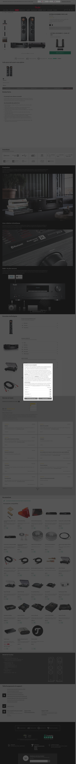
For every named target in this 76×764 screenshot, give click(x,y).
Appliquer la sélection (31, 399)
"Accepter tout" (37, 375)
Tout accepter (45, 399)
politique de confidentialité (37, 384)
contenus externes (27, 396)
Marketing (26, 392)
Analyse (26, 390)
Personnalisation (27, 394)
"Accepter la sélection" (27, 381)
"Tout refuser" (26, 373)
